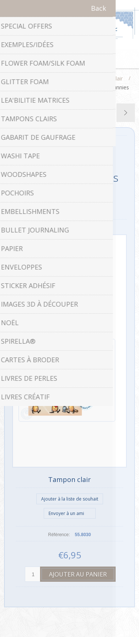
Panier (79, 59)
